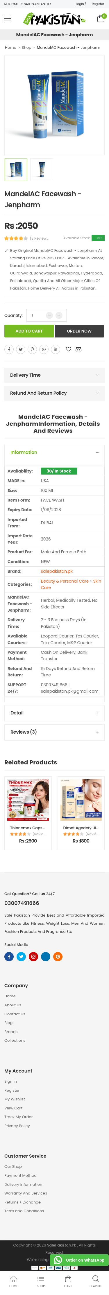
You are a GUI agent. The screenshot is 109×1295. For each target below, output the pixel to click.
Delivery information (23, 1184)
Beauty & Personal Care (65, 581)
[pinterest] (32, 349)
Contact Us (14, 1014)
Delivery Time (25, 375)
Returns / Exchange (22, 1202)
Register (98, 3)
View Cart (13, 1108)
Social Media (16, 944)
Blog (8, 1022)
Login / (81, 3)
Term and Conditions (24, 1211)
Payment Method (20, 1175)
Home (10, 47)
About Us (12, 1005)
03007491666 (21, 903)
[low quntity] (49, 315)
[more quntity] (59, 315)
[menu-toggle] (7, 18)
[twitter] (20, 349)
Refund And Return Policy (38, 393)
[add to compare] (78, 349)
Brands (11, 1031)
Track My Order (18, 1117)
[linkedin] (55, 349)
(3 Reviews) (39, 238)
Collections (14, 1040)
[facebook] (9, 349)
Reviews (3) (23, 732)
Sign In (10, 1081)
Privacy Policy (17, 1126)
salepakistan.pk (57, 571)
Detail (17, 713)
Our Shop (13, 1166)
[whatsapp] (44, 349)
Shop (26, 47)
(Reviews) (39, 834)
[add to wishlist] (68, 349)
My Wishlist (14, 1099)
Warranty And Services (25, 1193)
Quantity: (13, 315)
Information (23, 452)
